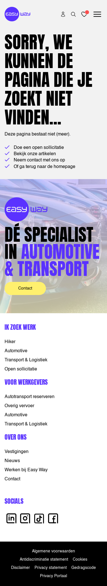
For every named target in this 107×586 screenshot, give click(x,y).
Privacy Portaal (53, 576)
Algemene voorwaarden (53, 551)
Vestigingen (17, 452)
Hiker (10, 342)
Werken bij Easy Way (26, 470)
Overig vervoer (19, 406)
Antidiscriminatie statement (44, 560)
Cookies (80, 560)
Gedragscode (83, 568)
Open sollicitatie (21, 369)
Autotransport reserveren (29, 397)
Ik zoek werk (20, 327)
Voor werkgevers (26, 382)
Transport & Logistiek (26, 360)
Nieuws (12, 461)
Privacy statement (51, 568)
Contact (25, 288)
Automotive (16, 351)
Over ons (16, 437)
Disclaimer (20, 568)
